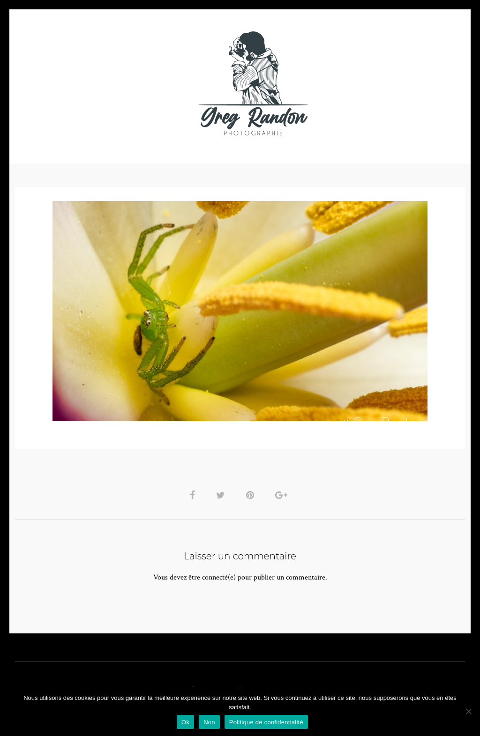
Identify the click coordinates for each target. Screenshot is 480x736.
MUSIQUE (165, 83)
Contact (348, 83)
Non (209, 722)
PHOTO (75, 83)
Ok (185, 722)
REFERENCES (402, 83)
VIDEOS (121, 83)
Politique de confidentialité (266, 722)
